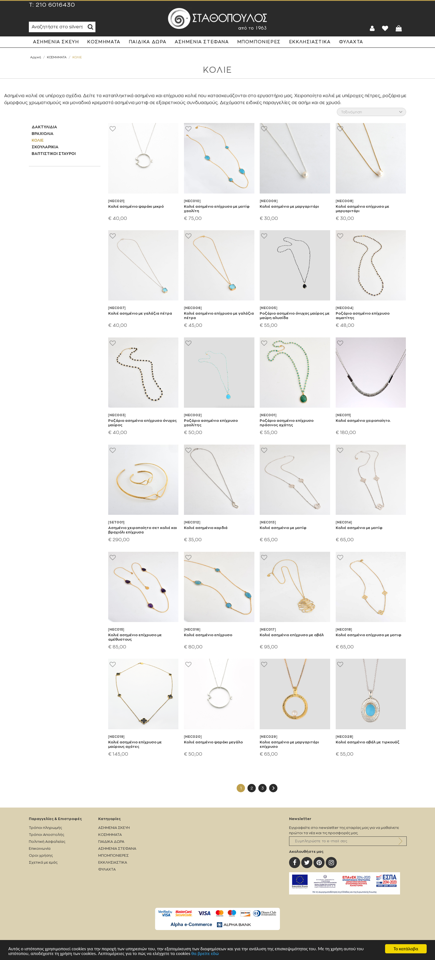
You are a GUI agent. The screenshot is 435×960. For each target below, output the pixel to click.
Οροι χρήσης (41, 855)
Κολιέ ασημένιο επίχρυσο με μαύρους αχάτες (135, 744)
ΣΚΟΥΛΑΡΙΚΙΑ (45, 147)
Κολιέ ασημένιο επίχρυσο (208, 635)
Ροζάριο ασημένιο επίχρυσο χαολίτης (211, 422)
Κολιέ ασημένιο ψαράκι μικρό (136, 206)
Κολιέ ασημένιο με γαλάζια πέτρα (140, 313)
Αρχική (35, 57)
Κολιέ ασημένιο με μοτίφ (283, 528)
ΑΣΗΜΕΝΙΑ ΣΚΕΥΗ (56, 42)
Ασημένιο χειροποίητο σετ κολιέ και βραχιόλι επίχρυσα (142, 530)
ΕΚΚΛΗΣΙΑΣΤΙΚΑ (310, 42)
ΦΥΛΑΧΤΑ (351, 42)
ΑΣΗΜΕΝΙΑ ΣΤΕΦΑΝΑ (202, 42)
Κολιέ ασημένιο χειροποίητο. (363, 420)
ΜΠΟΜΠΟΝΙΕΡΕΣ (259, 42)
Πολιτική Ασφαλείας (47, 841)
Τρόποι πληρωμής (45, 827)
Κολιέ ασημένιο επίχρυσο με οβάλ (292, 635)
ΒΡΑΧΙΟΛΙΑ (43, 133)
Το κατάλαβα (406, 949)
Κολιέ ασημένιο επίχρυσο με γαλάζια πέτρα (219, 315)
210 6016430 (55, 5)
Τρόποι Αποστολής (46, 834)
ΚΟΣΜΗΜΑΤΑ (103, 42)
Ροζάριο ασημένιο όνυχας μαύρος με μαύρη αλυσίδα (295, 315)
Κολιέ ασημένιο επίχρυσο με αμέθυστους (135, 637)
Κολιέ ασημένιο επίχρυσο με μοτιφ (368, 635)
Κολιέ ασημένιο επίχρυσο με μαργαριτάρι (362, 208)
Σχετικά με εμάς (43, 862)
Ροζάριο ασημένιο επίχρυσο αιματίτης (363, 315)
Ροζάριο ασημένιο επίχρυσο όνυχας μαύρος (142, 422)
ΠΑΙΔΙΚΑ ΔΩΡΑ (147, 42)
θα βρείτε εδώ (205, 953)
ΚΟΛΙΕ (38, 140)
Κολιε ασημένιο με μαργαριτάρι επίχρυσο (289, 744)
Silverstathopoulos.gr (217, 19)
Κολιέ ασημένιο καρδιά (205, 528)
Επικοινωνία (39, 848)
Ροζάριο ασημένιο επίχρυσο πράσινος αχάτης (286, 422)
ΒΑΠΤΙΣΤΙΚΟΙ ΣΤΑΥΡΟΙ (54, 153)
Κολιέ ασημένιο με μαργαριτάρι (289, 206)
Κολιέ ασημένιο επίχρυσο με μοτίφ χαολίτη (217, 208)
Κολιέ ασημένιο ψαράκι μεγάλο (213, 742)
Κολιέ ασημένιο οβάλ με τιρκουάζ (367, 742)
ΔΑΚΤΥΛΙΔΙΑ (44, 127)
